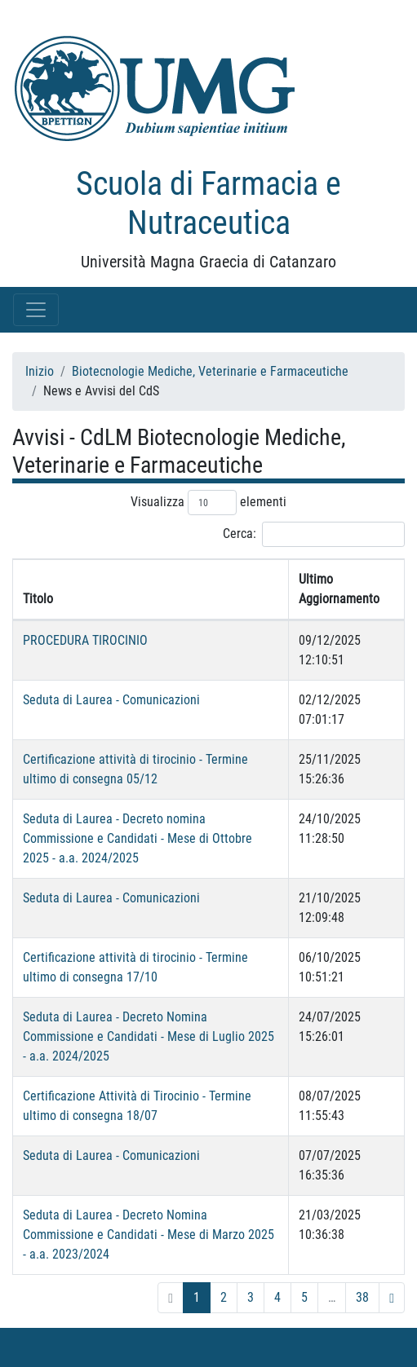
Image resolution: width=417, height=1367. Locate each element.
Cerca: (314, 534)
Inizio (39, 371)
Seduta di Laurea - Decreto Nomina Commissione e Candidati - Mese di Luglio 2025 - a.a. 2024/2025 (148, 1036)
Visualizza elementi (208, 502)
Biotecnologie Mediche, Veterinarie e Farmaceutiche (210, 371)
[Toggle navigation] (36, 309)
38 (362, 1297)
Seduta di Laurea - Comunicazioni (111, 700)
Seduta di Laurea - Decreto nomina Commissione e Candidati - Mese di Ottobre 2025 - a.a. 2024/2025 (137, 838)
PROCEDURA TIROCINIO (85, 640)
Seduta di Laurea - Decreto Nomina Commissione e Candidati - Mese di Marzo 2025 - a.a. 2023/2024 (148, 1234)
